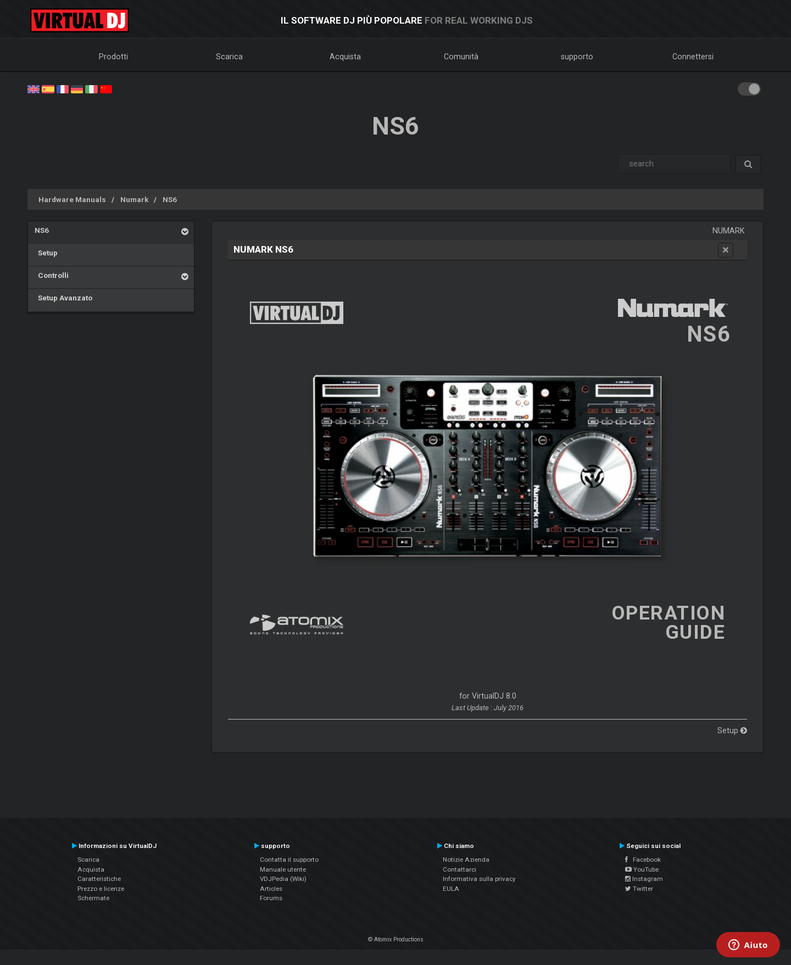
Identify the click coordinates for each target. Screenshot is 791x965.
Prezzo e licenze (100, 889)
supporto (577, 56)
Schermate (93, 898)
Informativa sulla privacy (479, 879)
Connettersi (693, 56)
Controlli (52, 275)
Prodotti (113, 56)
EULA (451, 889)
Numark (134, 199)
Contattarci (459, 869)
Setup (46, 252)
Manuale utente (283, 869)
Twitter (639, 889)
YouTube (642, 869)
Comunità (461, 56)
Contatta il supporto (289, 859)
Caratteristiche (99, 879)
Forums (271, 898)
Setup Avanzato (63, 297)
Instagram (644, 879)
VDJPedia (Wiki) (283, 879)
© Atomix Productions (396, 939)
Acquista (345, 56)
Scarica (229, 56)
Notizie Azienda (466, 859)
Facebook (643, 859)
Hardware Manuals (72, 199)
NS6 (170, 199)
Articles (271, 889)
